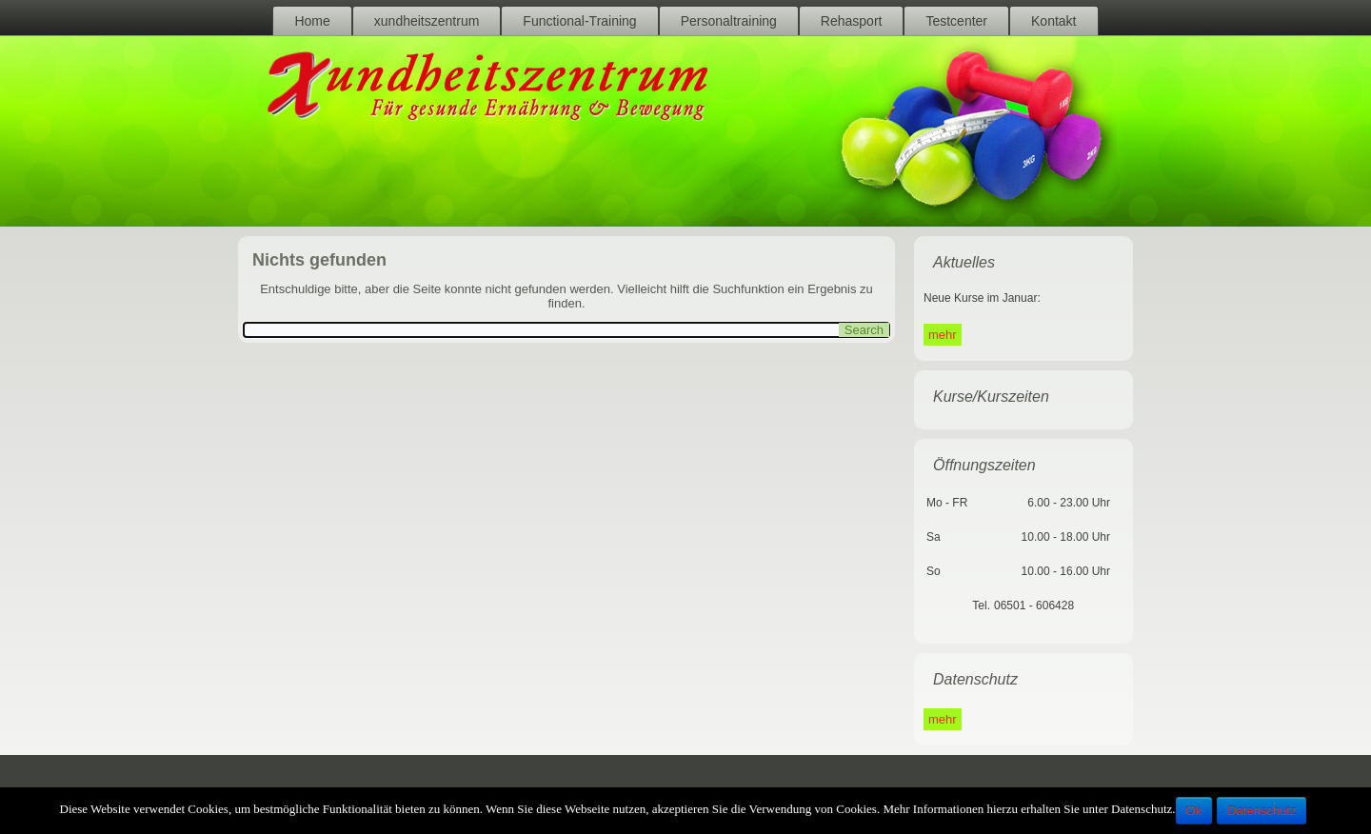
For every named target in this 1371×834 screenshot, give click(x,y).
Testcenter (956, 21)
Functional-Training (579, 21)
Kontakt (1053, 21)
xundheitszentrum (427, 21)
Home (311, 21)
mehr (942, 335)
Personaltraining (729, 21)
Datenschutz (1261, 811)
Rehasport (852, 21)
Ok (1194, 811)
